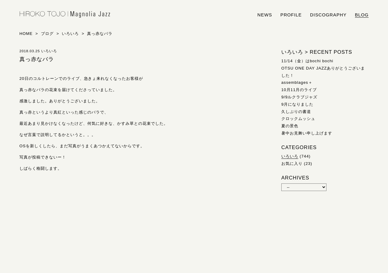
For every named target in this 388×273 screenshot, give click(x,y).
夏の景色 (289, 126)
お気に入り (292, 163)
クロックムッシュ (298, 118)
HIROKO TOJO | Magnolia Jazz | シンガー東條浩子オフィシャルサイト (64, 14)
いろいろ (289, 156)
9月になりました (297, 104)
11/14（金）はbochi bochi (307, 61)
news (264, 14)
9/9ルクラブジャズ (299, 97)
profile (291, 14)
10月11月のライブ (299, 89)
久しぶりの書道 (296, 111)
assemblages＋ (297, 82)
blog (362, 14)
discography (328, 14)
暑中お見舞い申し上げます (306, 133)
